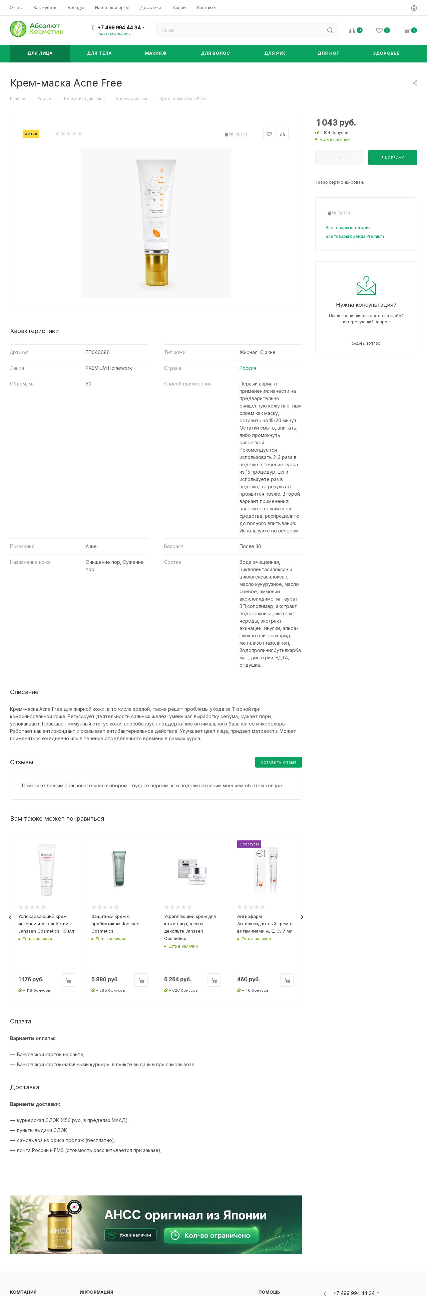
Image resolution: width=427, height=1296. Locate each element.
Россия (248, 368)
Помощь (269, 1292)
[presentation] (10, 917)
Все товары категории (348, 227)
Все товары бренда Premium (355, 236)
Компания (23, 1292)
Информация (96, 1292)
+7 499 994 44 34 (119, 28)
